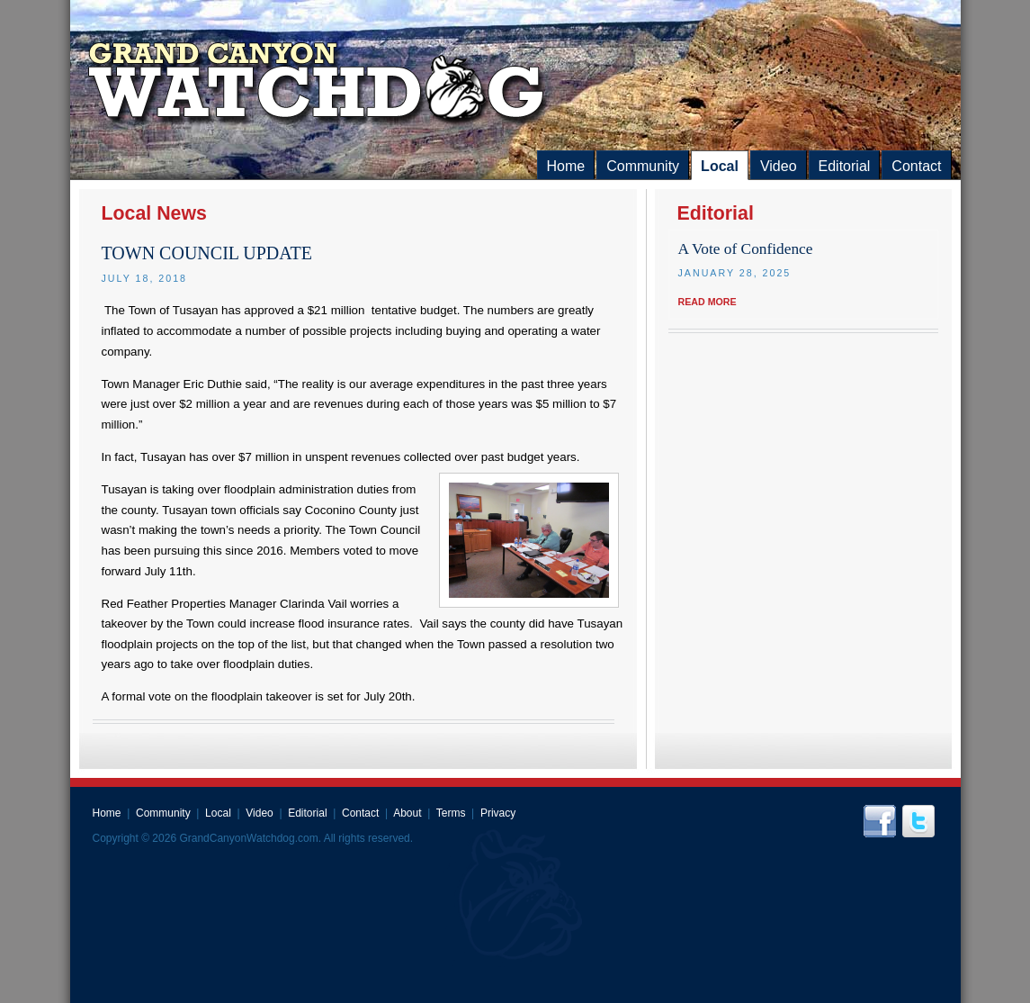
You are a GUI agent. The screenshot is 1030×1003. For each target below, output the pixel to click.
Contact (916, 166)
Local (720, 166)
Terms (451, 813)
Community (642, 166)
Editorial (845, 166)
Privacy (497, 813)
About (407, 813)
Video (778, 166)
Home (566, 166)
